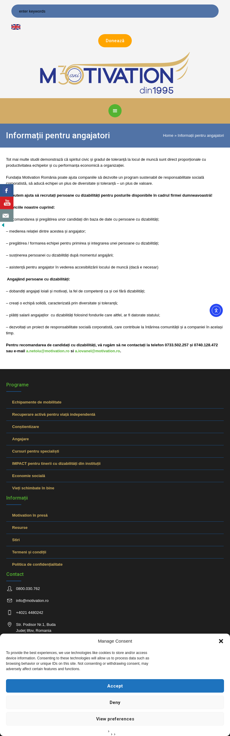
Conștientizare (25, 426)
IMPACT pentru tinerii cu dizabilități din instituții (56, 463)
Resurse (20, 527)
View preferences (115, 719)
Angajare (20, 439)
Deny (115, 702)
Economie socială (28, 476)
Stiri (16, 540)
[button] (221, 641)
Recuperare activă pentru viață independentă (53, 414)
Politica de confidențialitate (37, 564)
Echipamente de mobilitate (37, 402)
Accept (115, 686)
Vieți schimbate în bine (33, 488)
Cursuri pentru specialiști (35, 451)
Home (168, 135)
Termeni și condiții (29, 552)
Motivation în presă (30, 515)
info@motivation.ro (32, 600)
